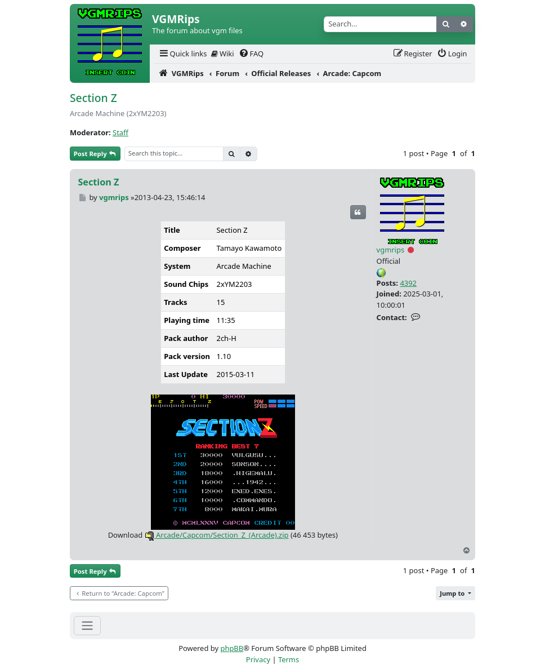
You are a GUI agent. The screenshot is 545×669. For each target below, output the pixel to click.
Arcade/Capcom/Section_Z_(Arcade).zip (217, 535)
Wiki (222, 53)
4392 (408, 283)
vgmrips (391, 250)
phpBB (231, 648)
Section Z (93, 97)
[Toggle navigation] (87, 625)
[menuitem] (182, 53)
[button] (455, 593)
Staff (120, 132)
